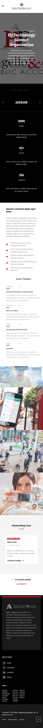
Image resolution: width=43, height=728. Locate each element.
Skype (9, 677)
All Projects (21, 584)
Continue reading (14, 561)
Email (9, 663)
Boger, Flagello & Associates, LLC (24, 712)
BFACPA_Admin (15, 545)
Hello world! (12, 542)
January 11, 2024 (13, 538)
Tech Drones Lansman (23, 580)
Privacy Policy (12, 719)
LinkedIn (10, 672)
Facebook (10, 668)
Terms (4, 719)
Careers (21, 719)
